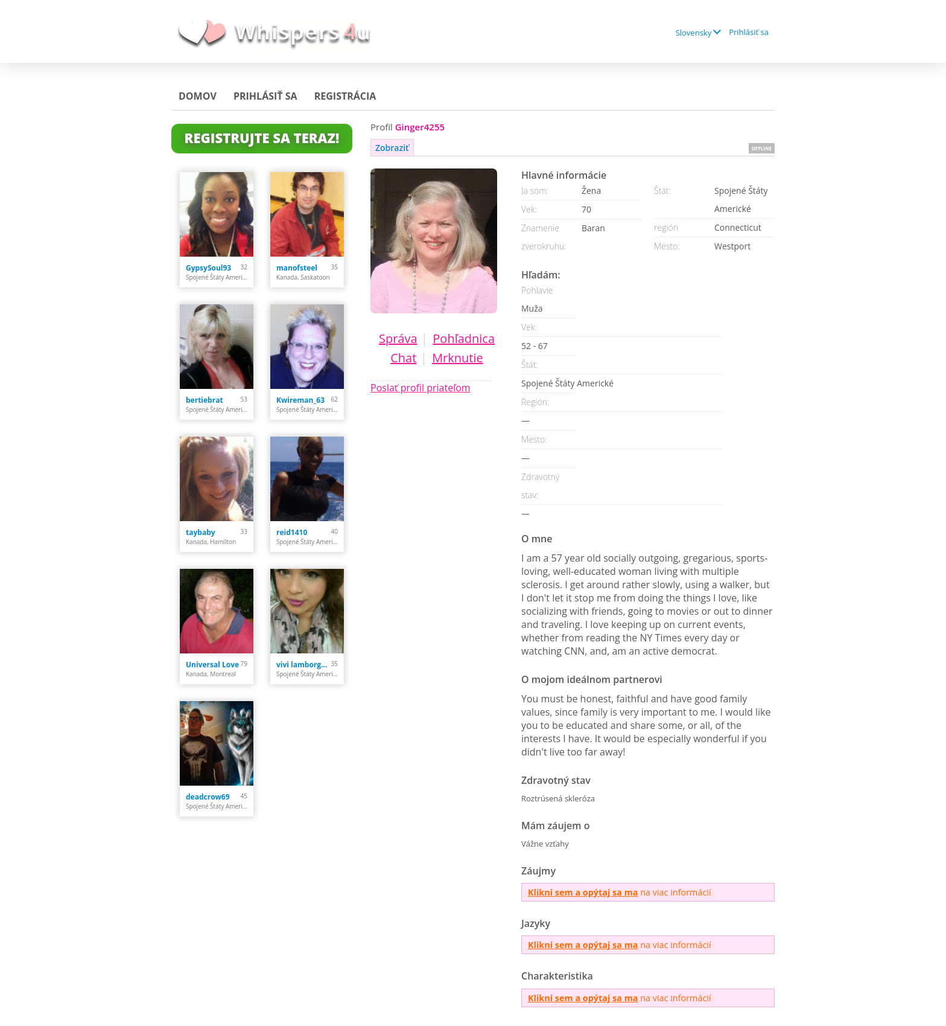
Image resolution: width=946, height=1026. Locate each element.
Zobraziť (392, 147)
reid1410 (291, 532)
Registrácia (345, 96)
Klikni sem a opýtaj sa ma (583, 892)
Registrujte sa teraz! (262, 138)
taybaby (200, 532)
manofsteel (296, 268)
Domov (198, 96)
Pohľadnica (464, 338)
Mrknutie (457, 358)
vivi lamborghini (303, 664)
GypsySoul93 (208, 268)
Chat (403, 358)
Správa (398, 338)
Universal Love (212, 664)
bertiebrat (204, 400)
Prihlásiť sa (749, 32)
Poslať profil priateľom (420, 387)
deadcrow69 (208, 797)
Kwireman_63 (300, 400)
